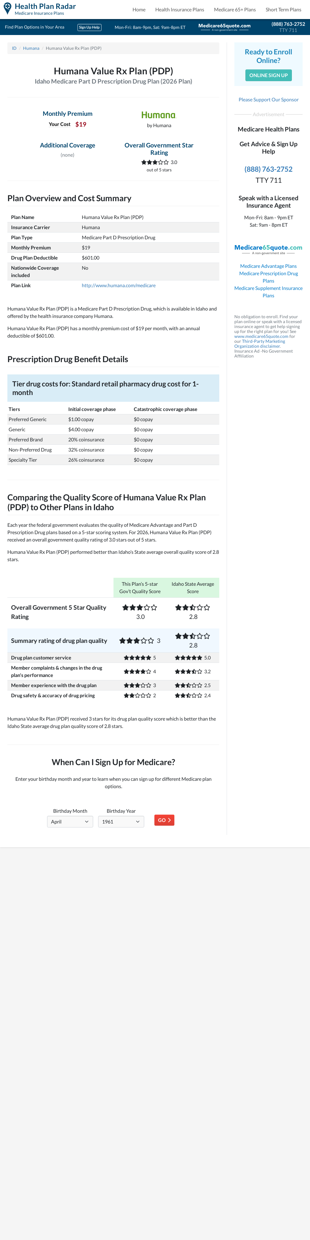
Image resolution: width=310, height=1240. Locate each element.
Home (139, 9)
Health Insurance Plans (179, 9)
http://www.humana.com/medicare (119, 285)
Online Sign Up (268, 75)
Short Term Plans (283, 9)
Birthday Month (70, 811)
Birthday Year (121, 811)
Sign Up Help (89, 27)
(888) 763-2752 (288, 24)
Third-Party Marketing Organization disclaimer (259, 343)
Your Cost (59, 124)
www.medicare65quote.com (261, 336)
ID (14, 48)
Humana (31, 48)
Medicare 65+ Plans (235, 9)
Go (164, 820)
